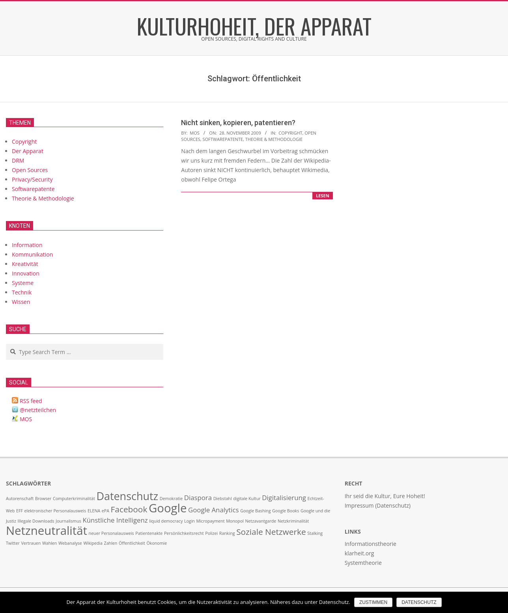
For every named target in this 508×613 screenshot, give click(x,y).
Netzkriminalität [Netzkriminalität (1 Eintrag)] (293, 521)
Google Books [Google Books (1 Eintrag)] (285, 511)
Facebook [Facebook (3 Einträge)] (129, 509)
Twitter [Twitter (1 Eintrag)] (13, 543)
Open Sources (30, 170)
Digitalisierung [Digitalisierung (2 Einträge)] (284, 497)
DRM (18, 160)
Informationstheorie (370, 543)
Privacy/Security (32, 179)
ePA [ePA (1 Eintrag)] (105, 511)
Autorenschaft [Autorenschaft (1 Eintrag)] (20, 498)
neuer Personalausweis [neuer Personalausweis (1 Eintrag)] (111, 533)
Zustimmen (373, 602)
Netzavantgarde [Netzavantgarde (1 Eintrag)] (260, 521)
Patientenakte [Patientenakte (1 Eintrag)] (148, 533)
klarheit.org (359, 553)
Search (6, 344)
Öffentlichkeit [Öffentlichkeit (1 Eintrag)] (132, 543)
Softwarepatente (223, 139)
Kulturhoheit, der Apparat (254, 25)
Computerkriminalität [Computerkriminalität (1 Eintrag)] (74, 498)
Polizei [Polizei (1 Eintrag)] (211, 533)
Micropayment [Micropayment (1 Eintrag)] (210, 521)
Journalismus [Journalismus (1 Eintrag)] (68, 521)
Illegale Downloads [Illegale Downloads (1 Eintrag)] (36, 521)
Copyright (290, 133)
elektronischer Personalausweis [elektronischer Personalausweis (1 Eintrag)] (55, 511)
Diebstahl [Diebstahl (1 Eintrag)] (222, 498)
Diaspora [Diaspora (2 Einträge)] (198, 497)
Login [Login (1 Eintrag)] (189, 521)
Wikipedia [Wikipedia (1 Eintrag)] (92, 543)
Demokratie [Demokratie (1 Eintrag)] (171, 498)
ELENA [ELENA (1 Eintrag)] (94, 511)
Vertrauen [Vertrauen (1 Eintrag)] (31, 543)
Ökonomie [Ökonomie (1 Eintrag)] (157, 543)
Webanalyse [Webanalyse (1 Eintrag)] (70, 543)
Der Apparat (27, 151)
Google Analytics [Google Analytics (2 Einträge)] (213, 509)
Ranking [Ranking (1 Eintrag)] (227, 533)
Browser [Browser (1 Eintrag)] (43, 498)
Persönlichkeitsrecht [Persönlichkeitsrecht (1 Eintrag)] (184, 533)
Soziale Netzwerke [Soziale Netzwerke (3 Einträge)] (271, 531)
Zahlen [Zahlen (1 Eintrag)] (111, 543)
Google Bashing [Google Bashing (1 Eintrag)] (255, 511)
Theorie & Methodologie (274, 139)
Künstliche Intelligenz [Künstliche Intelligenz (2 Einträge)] (115, 520)
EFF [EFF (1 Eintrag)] (19, 511)
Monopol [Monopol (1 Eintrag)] (235, 521)
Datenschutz (419, 602)
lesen (322, 196)
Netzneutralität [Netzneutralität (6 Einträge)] (46, 530)
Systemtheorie (363, 562)
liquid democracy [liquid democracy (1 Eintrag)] (166, 521)
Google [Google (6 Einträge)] (168, 508)
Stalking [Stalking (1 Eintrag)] (315, 533)
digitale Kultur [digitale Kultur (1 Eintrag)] (246, 498)
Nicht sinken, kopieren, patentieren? (238, 122)
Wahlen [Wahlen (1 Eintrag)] (49, 543)
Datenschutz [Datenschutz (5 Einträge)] (127, 496)
